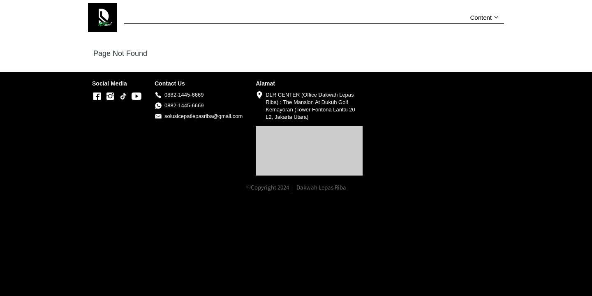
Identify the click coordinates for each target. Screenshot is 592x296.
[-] (97, 96)
